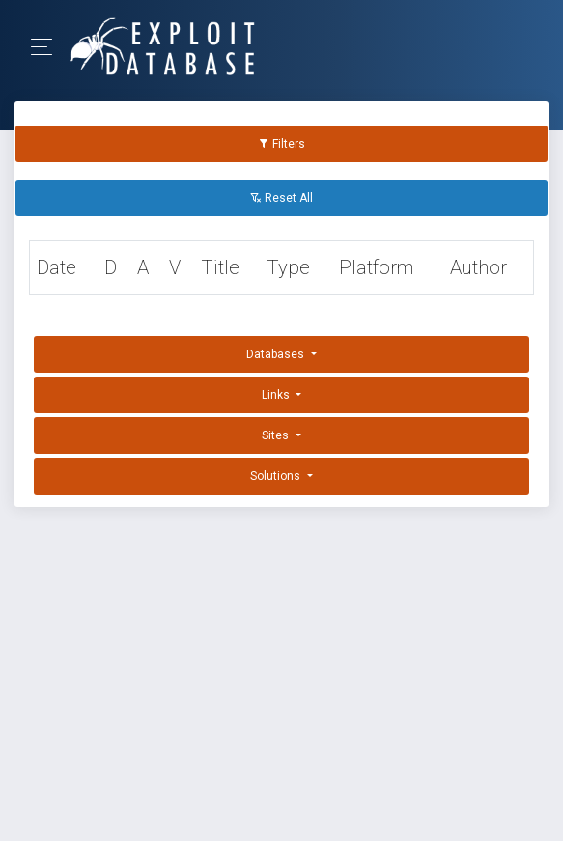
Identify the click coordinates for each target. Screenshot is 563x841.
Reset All (281, 198)
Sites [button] (277, 435)
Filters (281, 144)
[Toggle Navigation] (48, 47)
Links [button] (277, 395)
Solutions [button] (276, 476)
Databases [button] (276, 354)
